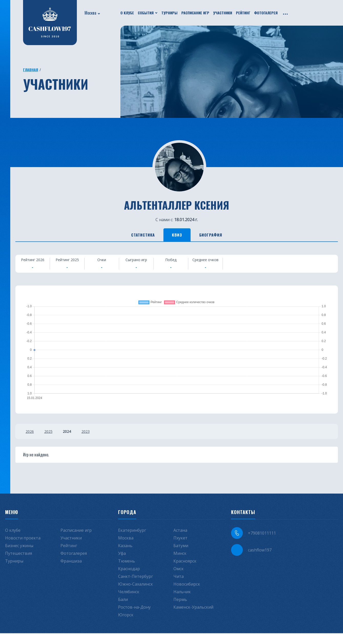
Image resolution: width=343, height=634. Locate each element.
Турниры (169, 12)
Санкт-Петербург (135, 577)
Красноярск (184, 562)
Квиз (177, 235)
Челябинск (128, 592)
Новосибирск (186, 585)
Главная (30, 69)
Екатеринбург (132, 531)
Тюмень (126, 562)
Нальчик (182, 592)
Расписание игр (195, 12)
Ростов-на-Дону (134, 608)
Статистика (139, 235)
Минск (179, 554)
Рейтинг (243, 12)
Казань (125, 546)
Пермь (180, 600)
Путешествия (18, 554)
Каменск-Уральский (193, 608)
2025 (49, 432)
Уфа (122, 554)
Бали (123, 600)
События (146, 12)
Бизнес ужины (19, 546)
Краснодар (129, 569)
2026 (30, 432)
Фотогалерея (266, 12)
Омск (178, 569)
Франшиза (71, 562)
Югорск (125, 615)
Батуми (180, 546)
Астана (180, 531)
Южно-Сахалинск (135, 585)
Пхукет (180, 538)
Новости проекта (22, 538)
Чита (178, 577)
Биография (215, 235)
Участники (222, 12)
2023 (89, 432)
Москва (90, 13)
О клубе (127, 12)
